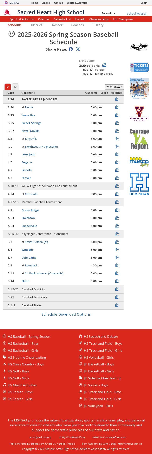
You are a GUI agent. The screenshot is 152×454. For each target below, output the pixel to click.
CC (54, 443)
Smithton (28, 218)
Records (80, 19)
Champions (123, 19)
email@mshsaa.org (40, 437)
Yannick (61, 443)
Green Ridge (30, 210)
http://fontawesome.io (130, 443)
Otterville (31, 194)
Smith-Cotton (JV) (36, 242)
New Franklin (31, 131)
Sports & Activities (22, 19)
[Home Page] (35, 2)
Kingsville (31, 138)
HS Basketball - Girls (23, 350)
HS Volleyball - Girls (99, 357)
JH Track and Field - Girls (103, 399)
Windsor (27, 250)
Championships (99, 19)
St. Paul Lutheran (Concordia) (44, 273)
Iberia (29, 107)
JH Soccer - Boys (96, 385)
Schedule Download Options (66, 314)
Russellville (29, 226)
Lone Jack (28, 154)
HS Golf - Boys (18, 371)
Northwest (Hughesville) (41, 146)
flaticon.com (37, 443)
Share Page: (56, 49)
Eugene (27, 162)
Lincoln (27, 170)
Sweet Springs (32, 123)
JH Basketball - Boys (99, 364)
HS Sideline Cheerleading (27, 357)
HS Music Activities (22, 385)
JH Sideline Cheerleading (102, 378)
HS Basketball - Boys (23, 343)
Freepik (71, 443)
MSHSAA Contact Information (109, 437)
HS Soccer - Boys (20, 392)
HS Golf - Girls (18, 378)
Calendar (44, 19)
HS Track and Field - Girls (103, 350)
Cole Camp (29, 257)
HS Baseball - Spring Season (29, 336)
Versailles (28, 115)
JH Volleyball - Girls (98, 406)
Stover (26, 178)
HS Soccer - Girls (20, 399)
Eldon (25, 281)
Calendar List (62, 19)
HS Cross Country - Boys (26, 364)
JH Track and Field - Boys (103, 392)
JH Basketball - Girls (99, 371)
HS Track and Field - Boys (103, 343)
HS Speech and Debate (101, 336)
